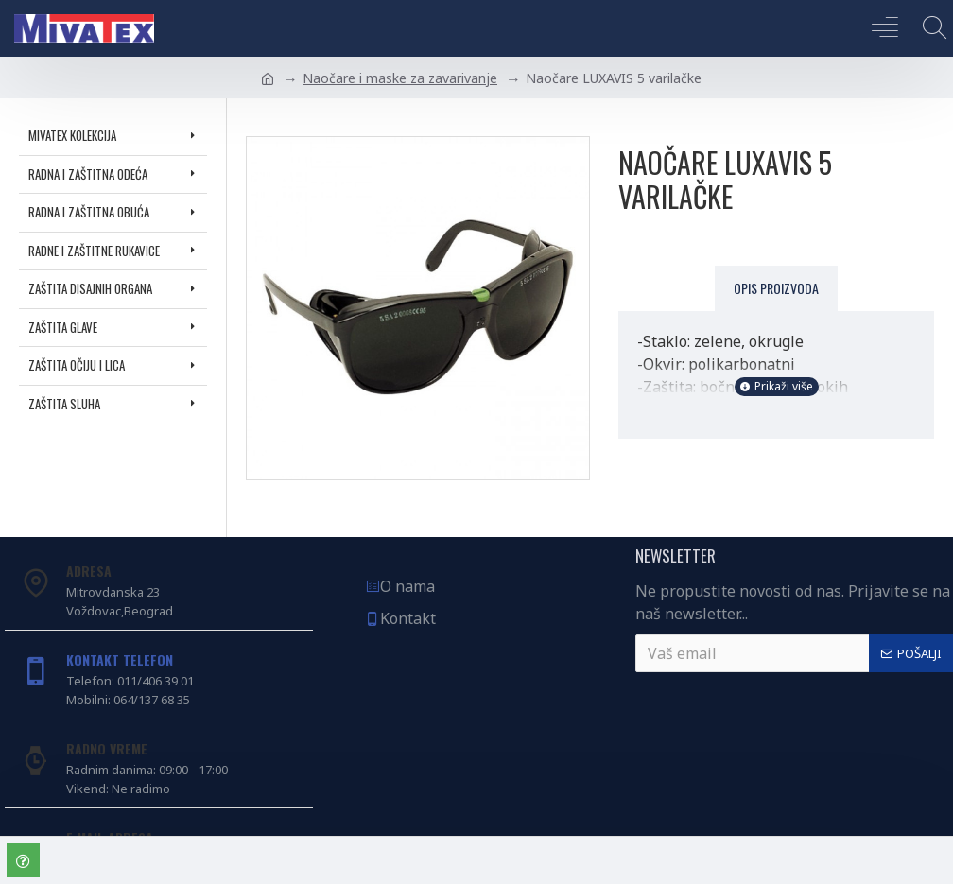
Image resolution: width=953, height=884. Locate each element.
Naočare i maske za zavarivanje (400, 78)
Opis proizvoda (776, 288)
